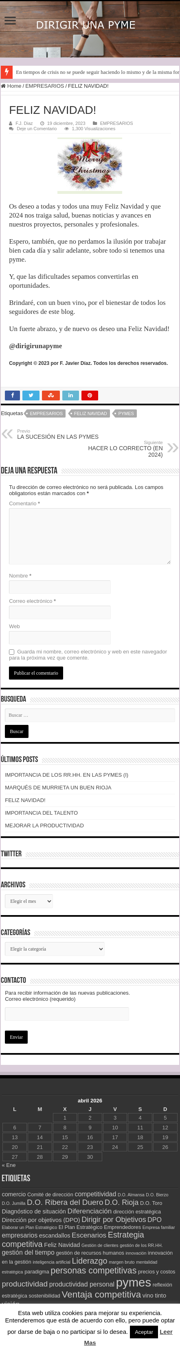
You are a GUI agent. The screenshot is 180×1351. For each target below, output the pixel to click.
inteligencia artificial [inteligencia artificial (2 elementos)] (51, 1262)
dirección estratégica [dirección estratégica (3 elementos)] (137, 1212)
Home (11, 86)
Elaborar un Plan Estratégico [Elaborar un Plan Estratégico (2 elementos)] (29, 1227)
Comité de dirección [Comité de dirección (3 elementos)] (50, 1194)
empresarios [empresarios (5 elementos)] (19, 1235)
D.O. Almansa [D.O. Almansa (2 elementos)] (131, 1194)
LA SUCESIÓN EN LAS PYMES (59, 434)
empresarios (46, 413)
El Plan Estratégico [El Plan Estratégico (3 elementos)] (81, 1227)
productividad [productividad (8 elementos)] (25, 1284)
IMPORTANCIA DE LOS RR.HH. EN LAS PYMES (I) (66, 775)
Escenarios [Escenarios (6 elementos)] (89, 1235)
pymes (126, 413)
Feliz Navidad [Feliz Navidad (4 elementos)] (62, 1245)
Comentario (24, 503)
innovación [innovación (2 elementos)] (136, 1253)
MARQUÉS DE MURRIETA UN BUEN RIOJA (58, 787)
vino (79, 303)
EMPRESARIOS (44, 86)
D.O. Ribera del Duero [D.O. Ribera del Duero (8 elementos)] (65, 1202)
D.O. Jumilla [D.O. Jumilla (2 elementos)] (13, 1203)
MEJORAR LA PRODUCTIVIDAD (44, 825)
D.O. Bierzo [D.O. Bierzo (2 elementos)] (157, 1194)
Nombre (20, 576)
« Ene (8, 1165)
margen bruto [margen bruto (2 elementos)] (121, 1262)
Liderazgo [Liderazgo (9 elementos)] (89, 1260)
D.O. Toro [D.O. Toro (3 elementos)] (151, 1203)
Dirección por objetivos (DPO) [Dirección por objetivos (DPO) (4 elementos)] (41, 1220)
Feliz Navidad (90, 413)
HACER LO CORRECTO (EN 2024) (121, 449)
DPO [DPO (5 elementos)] (154, 1219)
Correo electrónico (32, 601)
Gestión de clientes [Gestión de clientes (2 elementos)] (100, 1245)
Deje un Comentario (37, 128)
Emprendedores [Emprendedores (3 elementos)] (122, 1227)
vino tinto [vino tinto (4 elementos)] (154, 1295)
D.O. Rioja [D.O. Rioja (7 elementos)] (121, 1202)
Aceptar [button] (144, 1332)
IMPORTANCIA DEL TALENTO (41, 813)
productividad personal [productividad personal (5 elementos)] (81, 1284)
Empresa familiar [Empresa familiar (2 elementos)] (159, 1227)
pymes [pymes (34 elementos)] (133, 1282)
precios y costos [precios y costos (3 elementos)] (157, 1272)
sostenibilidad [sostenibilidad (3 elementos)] (44, 1296)
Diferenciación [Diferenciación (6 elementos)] (90, 1211)
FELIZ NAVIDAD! (25, 800)
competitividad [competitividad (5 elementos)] (95, 1194)
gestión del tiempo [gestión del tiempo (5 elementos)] (28, 1252)
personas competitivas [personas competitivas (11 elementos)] (93, 1270)
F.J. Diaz (24, 123)
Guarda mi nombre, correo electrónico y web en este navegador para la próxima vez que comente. (88, 655)
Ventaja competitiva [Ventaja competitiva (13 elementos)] (101, 1294)
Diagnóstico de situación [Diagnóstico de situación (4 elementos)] (34, 1211)
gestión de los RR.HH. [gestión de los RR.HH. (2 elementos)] (141, 1245)
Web (14, 626)
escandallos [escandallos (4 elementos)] (54, 1235)
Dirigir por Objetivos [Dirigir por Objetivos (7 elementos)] (113, 1219)
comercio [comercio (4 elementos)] (14, 1194)
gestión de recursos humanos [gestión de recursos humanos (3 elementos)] (90, 1253)
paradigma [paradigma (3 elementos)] (36, 1272)
